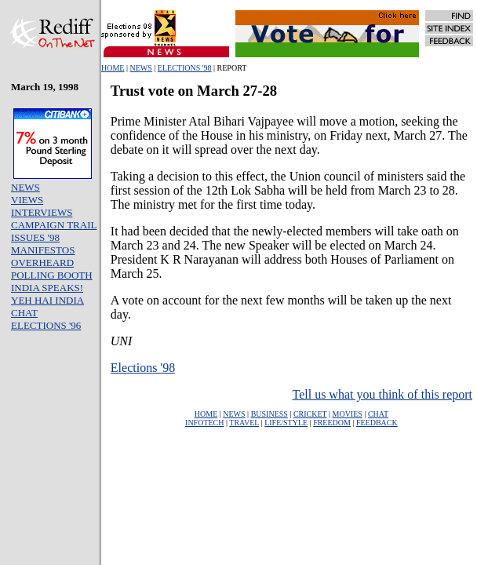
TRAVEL (244, 422)
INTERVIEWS (41, 212)
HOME (112, 68)
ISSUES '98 (35, 237)
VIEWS (27, 200)
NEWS (140, 68)
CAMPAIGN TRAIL (53, 225)
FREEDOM (332, 422)
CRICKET (310, 414)
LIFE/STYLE (286, 422)
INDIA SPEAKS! (47, 287)
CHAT (24, 313)
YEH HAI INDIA (47, 300)
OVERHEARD (42, 262)
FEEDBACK (377, 422)
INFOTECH (204, 422)
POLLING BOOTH (52, 275)
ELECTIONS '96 (46, 325)
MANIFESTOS (43, 250)
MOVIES (347, 414)
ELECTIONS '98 (185, 68)
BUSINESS (269, 414)
